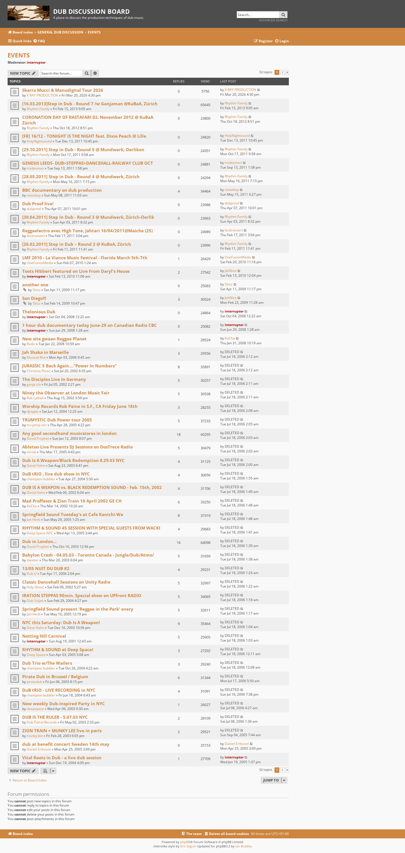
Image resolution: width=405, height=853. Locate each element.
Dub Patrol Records (42, 722)
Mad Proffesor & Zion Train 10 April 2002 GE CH (72, 501)
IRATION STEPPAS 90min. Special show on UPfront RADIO (81, 595)
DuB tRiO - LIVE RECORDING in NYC (58, 690)
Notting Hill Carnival (44, 636)
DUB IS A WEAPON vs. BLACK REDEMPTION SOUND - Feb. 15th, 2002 (92, 487)
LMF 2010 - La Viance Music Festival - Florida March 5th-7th (84, 257)
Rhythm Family (38, 108)
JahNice (231, 270)
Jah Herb (33, 519)
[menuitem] (39, 41)
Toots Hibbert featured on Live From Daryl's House (76, 271)
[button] (287, 72)
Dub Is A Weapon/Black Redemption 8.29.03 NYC (73, 460)
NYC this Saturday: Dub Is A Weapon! (61, 622)
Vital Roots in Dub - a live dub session (62, 757)
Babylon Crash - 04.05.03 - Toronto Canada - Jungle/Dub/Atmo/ (88, 555)
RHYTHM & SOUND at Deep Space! (57, 649)
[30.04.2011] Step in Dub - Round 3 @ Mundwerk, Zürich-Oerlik (88, 217)
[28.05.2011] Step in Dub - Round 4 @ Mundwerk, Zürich (81, 176)
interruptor (36, 62)
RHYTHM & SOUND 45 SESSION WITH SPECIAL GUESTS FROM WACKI (91, 528)
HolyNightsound (39, 141)
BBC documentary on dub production (62, 190)
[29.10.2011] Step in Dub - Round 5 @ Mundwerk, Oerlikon (83, 149)
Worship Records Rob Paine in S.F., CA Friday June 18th (80, 406)
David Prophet (38, 438)
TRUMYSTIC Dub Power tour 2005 (57, 420)
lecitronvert (36, 235)
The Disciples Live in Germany (54, 379)
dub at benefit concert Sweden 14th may (65, 744)
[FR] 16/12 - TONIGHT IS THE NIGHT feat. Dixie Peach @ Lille (84, 136)
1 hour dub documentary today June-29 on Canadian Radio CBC (89, 325)
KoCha (230, 338)
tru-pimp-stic (37, 425)
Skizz (36, 289)
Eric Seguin (188, 846)
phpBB (185, 842)
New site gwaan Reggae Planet (54, 338)
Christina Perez (39, 371)
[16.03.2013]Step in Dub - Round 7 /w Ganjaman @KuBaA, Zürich (90, 103)
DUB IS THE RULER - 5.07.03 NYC (55, 717)
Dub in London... (39, 541)
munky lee (35, 735)
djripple (33, 411)
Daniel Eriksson (39, 749)
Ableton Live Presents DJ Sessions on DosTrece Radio (77, 447)
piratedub (34, 681)
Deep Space (36, 654)
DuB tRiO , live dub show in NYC (56, 474)
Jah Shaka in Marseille (45, 352)
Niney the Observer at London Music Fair (65, 393)
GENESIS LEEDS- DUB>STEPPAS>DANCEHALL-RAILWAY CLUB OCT (87, 163)
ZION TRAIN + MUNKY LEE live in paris (62, 730)
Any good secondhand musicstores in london (69, 433)
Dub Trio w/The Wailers (47, 663)
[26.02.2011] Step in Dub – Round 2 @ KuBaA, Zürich (76, 244)
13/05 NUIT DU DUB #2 (45, 568)
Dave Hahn (35, 627)
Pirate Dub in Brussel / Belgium (55, 676)
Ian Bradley (243, 846)
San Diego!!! (34, 298)
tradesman (35, 168)
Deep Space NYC (40, 533)
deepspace (35, 708)
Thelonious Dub (38, 311)
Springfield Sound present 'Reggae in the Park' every (77, 609)
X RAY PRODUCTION (42, 95)
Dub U (32, 573)
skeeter (33, 560)
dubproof (34, 208)
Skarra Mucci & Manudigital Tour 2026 (62, 90)
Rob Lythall (35, 398)
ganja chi (34, 384)
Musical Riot (36, 357)
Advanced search (273, 20)
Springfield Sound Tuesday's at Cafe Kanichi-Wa (72, 514)
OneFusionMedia (40, 262)
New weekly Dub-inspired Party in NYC (63, 703)
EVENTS (19, 55)
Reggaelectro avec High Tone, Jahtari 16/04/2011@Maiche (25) (87, 230)
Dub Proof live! (37, 203)
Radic (31, 343)
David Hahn (36, 465)
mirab (31, 452)
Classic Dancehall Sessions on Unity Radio (66, 582)
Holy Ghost (35, 587)
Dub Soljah (35, 600)
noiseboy (34, 195)
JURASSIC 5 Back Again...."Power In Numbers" (69, 366)
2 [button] (282, 72)
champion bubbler (41, 479)
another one (35, 284)
